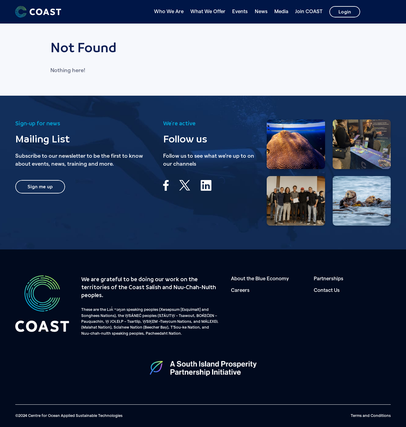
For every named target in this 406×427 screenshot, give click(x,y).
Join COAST (309, 11)
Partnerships (328, 278)
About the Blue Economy (260, 278)
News (261, 11)
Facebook (166, 185)
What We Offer (207, 11)
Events (240, 11)
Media (281, 11)
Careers (240, 290)
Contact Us (327, 290)
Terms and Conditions (371, 416)
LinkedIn (206, 185)
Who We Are (169, 11)
